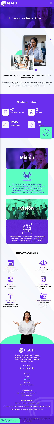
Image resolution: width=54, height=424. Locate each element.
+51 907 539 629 (27, 396)
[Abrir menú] (51, 3)
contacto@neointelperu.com (27, 393)
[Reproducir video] (46, 133)
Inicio (27, 377)
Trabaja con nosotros (27, 385)
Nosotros (27, 379)
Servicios (27, 382)
